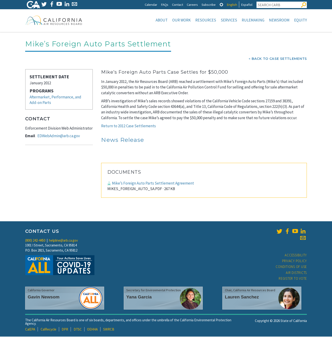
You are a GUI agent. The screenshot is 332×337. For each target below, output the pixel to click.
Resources (205, 20)
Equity (300, 20)
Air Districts (296, 273)
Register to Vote (293, 279)
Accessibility (296, 255)
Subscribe (209, 4)
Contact (177, 4)
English (232, 4)
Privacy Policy (294, 261)
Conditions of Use (291, 267)
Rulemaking (253, 20)
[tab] (221, 4)
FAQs (164, 4)
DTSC (78, 330)
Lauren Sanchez (242, 297)
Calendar (151, 4)
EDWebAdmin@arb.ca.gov (58, 136)
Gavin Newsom (44, 297)
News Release (122, 140)
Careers (192, 4)
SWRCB (108, 330)
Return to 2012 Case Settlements (128, 126)
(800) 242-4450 (35, 241)
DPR (65, 330)
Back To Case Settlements (279, 59)
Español (246, 4)
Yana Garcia (139, 297)
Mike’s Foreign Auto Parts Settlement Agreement (153, 183)
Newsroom (279, 20)
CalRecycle (48, 330)
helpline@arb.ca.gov (63, 241)
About (162, 20)
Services (229, 20)
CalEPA (30, 330)
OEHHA (92, 330)
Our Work (181, 20)
